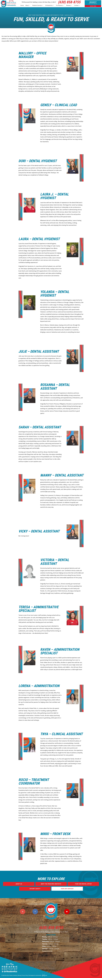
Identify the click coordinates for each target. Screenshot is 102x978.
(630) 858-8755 (69, 2)
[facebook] (35, 911)
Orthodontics (49, 5)
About (28, 5)
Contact (77, 5)
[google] (22, 911)
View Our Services (67, 888)
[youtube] (67, 911)
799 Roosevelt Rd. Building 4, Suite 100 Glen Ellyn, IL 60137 (39, 2)
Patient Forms (93, 6)
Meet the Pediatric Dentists (51, 884)
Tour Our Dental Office (83, 884)
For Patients (60, 5)
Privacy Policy (25, 975)
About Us (19, 884)
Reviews (69, 5)
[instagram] (79, 911)
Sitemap (19, 975)
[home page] (8, 3)
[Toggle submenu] (30, 5)
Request (93, 2)
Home (22, 5)
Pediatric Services (37, 5)
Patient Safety (34, 888)
